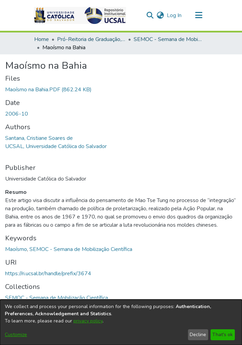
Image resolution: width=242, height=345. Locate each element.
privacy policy (88, 321)
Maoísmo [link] (16, 249)
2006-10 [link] (16, 114)
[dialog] (121, 322)
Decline (198, 334)
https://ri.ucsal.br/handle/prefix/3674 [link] (48, 273)
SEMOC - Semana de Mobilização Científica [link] (168, 39)
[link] (48, 89)
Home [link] (41, 39)
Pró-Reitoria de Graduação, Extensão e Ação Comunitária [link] (91, 39)
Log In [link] (174, 15)
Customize (16, 334)
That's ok (222, 334)
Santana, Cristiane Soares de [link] (39, 138)
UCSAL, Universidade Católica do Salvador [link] (56, 146)
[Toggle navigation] (198, 15)
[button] (80, 15)
